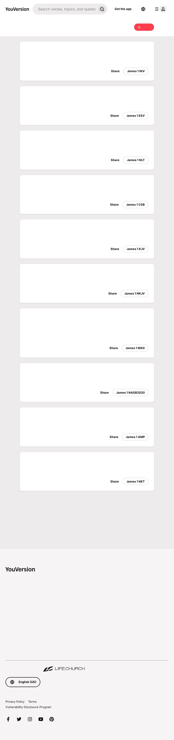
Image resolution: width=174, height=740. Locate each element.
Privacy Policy (14, 701)
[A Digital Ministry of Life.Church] (87, 666)
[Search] (65, 9)
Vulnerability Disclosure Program (28, 707)
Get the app (123, 9)
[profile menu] (160, 9)
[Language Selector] (143, 9)
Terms (32, 701)
